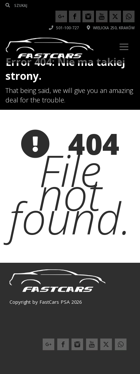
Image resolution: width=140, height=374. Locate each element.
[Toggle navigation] (124, 47)
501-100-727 (64, 27)
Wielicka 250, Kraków (111, 27)
